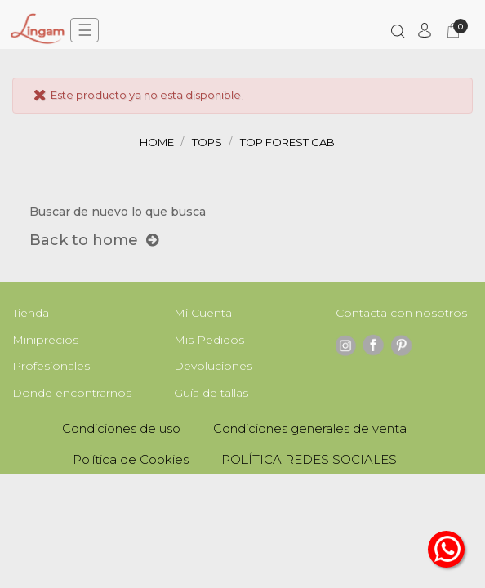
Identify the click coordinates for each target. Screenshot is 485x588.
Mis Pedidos (209, 339)
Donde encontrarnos (71, 392)
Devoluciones (213, 366)
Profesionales (51, 366)
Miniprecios (45, 339)
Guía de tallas (211, 392)
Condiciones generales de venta (310, 428)
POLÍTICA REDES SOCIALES (309, 459)
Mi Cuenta (203, 312)
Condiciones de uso (121, 428)
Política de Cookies (131, 459)
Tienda (30, 312)
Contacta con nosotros (401, 312)
